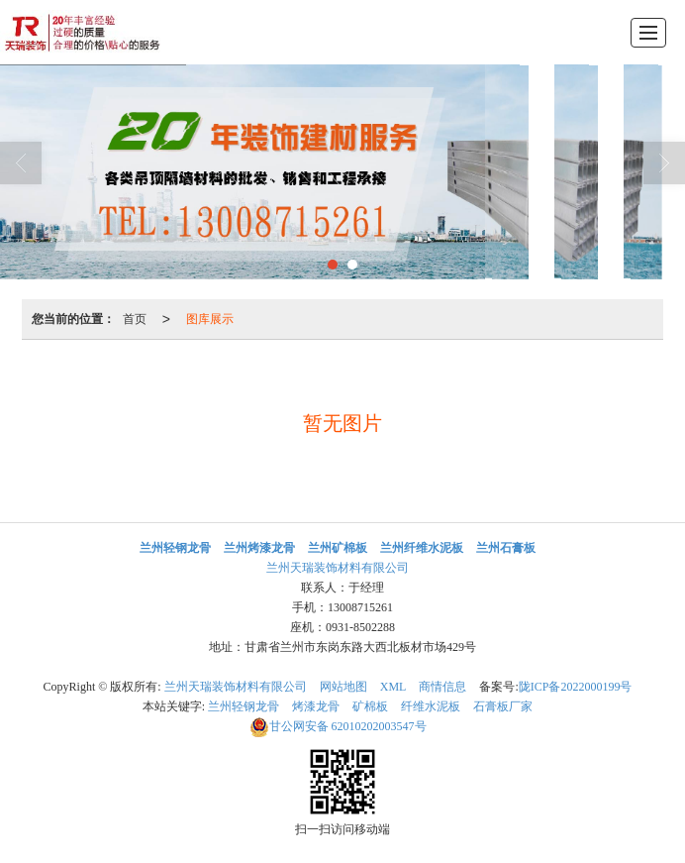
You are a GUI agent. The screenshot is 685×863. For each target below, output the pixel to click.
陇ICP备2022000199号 (576, 687)
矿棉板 (370, 706)
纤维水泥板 (430, 706)
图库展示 (210, 319)
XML (393, 687)
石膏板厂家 (503, 706)
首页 (135, 319)
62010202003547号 (338, 726)
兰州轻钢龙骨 (243, 706)
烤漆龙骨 (316, 706)
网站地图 (343, 687)
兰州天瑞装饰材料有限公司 (337, 568)
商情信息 (442, 687)
